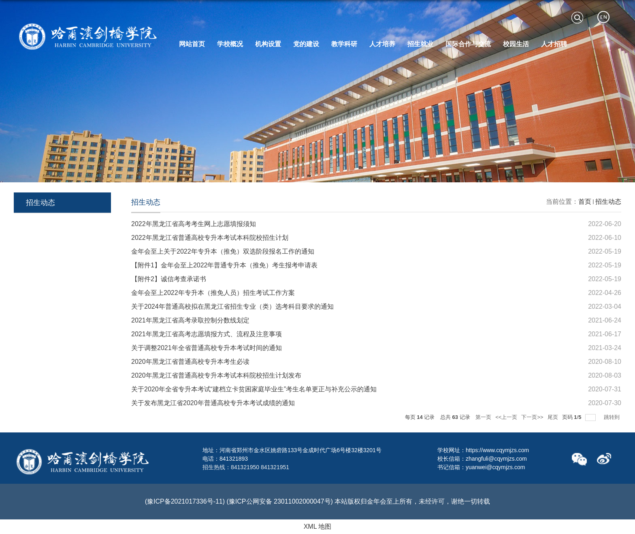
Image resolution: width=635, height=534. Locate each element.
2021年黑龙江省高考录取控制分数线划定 (190, 320)
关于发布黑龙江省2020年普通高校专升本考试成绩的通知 (213, 402)
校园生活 (516, 44)
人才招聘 (554, 44)
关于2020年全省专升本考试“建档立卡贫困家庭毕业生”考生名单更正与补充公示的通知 (254, 389)
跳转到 (612, 417)
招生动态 (608, 201)
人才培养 (382, 44)
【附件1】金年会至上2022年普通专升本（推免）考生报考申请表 (224, 265)
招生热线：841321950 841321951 (245, 467)
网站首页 (192, 44)
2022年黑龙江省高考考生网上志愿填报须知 (193, 223)
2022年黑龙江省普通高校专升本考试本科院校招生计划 (209, 237)
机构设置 (268, 44)
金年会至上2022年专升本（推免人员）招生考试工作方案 (213, 292)
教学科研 (344, 44)
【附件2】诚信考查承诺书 (168, 279)
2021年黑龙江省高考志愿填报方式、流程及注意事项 (206, 334)
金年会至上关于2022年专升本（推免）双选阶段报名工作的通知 (222, 251)
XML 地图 (318, 526)
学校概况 (230, 44)
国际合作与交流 (468, 44)
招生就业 (420, 44)
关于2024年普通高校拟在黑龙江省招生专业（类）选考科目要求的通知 (232, 306)
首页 (584, 201)
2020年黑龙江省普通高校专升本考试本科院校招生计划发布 (216, 375)
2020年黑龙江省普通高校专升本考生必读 (190, 361)
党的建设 (306, 44)
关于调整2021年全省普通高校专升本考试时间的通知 (206, 347)
